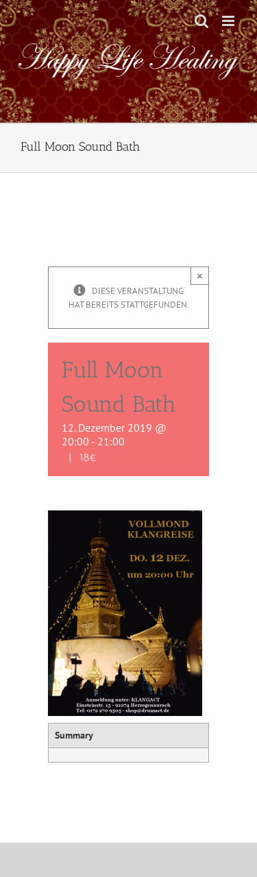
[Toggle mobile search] (201, 21)
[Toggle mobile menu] (229, 21)
